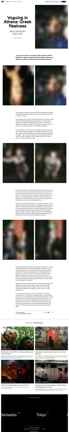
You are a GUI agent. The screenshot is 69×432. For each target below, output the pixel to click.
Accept (43, 431)
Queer (20, 34)
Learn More (36, 431)
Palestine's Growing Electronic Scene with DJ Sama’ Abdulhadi (50, 353)
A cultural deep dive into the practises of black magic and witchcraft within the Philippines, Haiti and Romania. (15, 388)
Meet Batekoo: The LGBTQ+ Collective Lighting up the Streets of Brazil (17, 353)
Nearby (63, 1)
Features (14, 1)
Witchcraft (11, 382)
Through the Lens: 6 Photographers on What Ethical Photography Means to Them (50, 386)
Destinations (8, 1)
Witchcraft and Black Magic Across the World (14, 385)
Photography (38, 382)
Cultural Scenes (20, 31)
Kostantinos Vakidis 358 (26, 313)
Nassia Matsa (22, 312)
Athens (12, 31)
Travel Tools (19, 1)
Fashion (15, 34)
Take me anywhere (34, 427)
